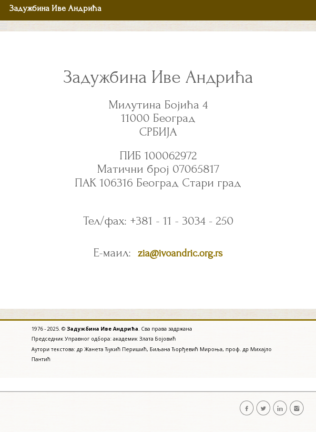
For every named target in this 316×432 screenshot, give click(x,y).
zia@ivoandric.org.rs (180, 253)
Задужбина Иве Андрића (55, 8)
